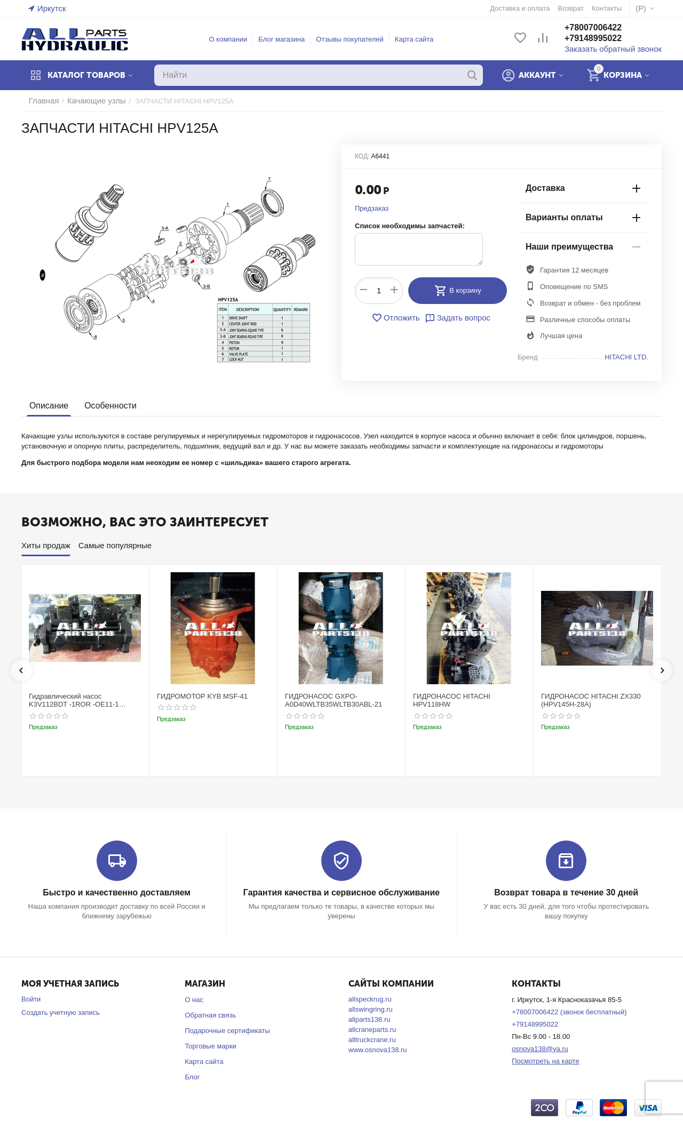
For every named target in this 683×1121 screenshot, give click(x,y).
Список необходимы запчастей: (410, 226)
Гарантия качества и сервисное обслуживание (341, 891)
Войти (31, 999)
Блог (192, 1076)
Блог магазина (288, 39)
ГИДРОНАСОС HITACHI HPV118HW (451, 700)
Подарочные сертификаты (227, 1030)
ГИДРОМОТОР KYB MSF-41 (202, 696)
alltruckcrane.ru (372, 1039)
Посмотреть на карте (545, 1060)
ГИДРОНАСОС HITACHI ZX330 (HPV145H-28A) (591, 700)
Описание (47, 405)
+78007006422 (604, 28)
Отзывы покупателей (356, 39)
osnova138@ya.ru (540, 1048)
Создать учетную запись (60, 1012)
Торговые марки (210, 1046)
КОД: (362, 156)
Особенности (106, 405)
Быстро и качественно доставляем (116, 891)
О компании (234, 39)
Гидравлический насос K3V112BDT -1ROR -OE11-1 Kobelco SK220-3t (74, 700)
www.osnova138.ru (377, 1049)
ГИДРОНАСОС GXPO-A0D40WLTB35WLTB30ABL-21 (333, 700)
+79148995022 (604, 39)
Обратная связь (210, 1015)
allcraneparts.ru (372, 1029)
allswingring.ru (370, 1009)
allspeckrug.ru (370, 999)
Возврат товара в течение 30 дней (566, 891)
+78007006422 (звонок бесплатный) (569, 1011)
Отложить (398, 317)
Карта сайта (420, 39)
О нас (194, 999)
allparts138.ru (369, 1019)
